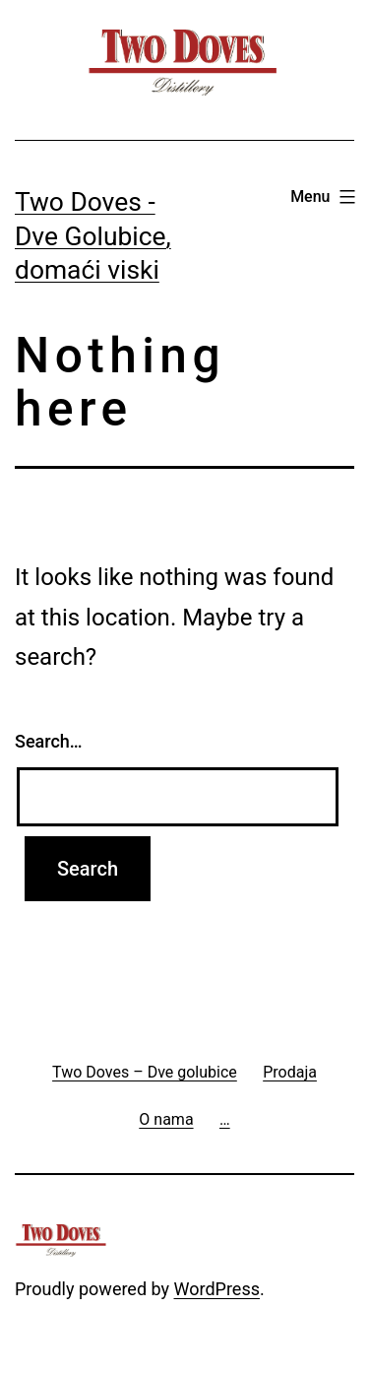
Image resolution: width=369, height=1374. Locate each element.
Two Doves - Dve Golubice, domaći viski (93, 236)
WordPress (217, 1288)
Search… (49, 741)
